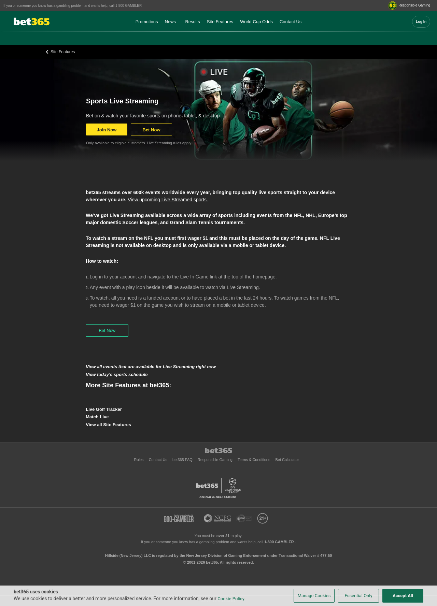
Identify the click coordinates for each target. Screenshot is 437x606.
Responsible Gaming (216, 460)
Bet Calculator (287, 460)
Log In (421, 22)
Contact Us (290, 21)
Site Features (220, 21)
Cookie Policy (230, 598)
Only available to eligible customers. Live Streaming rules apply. (139, 143)
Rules (139, 460)
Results (192, 21)
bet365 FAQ (183, 460)
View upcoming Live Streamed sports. (168, 199)
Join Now (107, 129)
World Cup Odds (256, 21)
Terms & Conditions (254, 460)
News (170, 21)
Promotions (147, 21)
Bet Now (151, 129)
